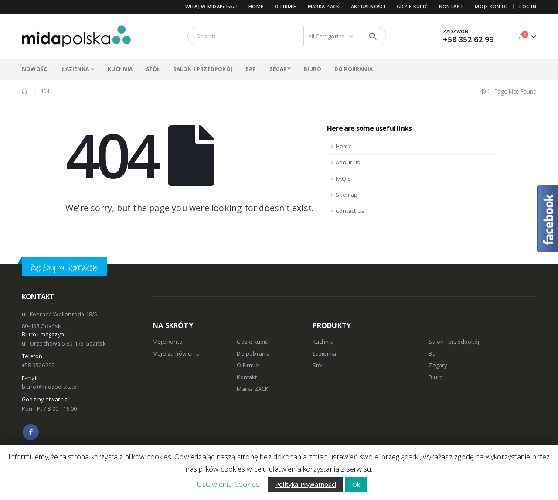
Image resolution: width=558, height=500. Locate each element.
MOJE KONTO (491, 6)
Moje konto (168, 342)
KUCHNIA (120, 69)
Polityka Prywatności (305, 484)
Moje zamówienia (176, 353)
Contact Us (350, 211)
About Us (348, 162)
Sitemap (346, 195)
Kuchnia (323, 342)
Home (255, 6)
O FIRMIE (285, 6)
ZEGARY (280, 69)
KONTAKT (451, 6)
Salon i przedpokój (454, 342)
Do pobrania (253, 353)
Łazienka (325, 353)
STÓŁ (153, 69)
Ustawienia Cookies (228, 484)
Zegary (438, 365)
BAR (250, 69)
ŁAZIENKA (75, 69)
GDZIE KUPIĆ (412, 6)
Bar (433, 353)
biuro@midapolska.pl (50, 386)
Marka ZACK (324, 6)
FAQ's (343, 178)
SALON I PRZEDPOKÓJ (202, 69)
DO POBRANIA (353, 69)
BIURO (312, 69)
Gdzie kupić (252, 342)
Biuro (436, 377)
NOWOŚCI (35, 69)
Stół (318, 365)
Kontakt (246, 377)
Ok (356, 484)
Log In (527, 6)
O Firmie (248, 365)
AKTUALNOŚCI (368, 6)
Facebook (31, 432)
